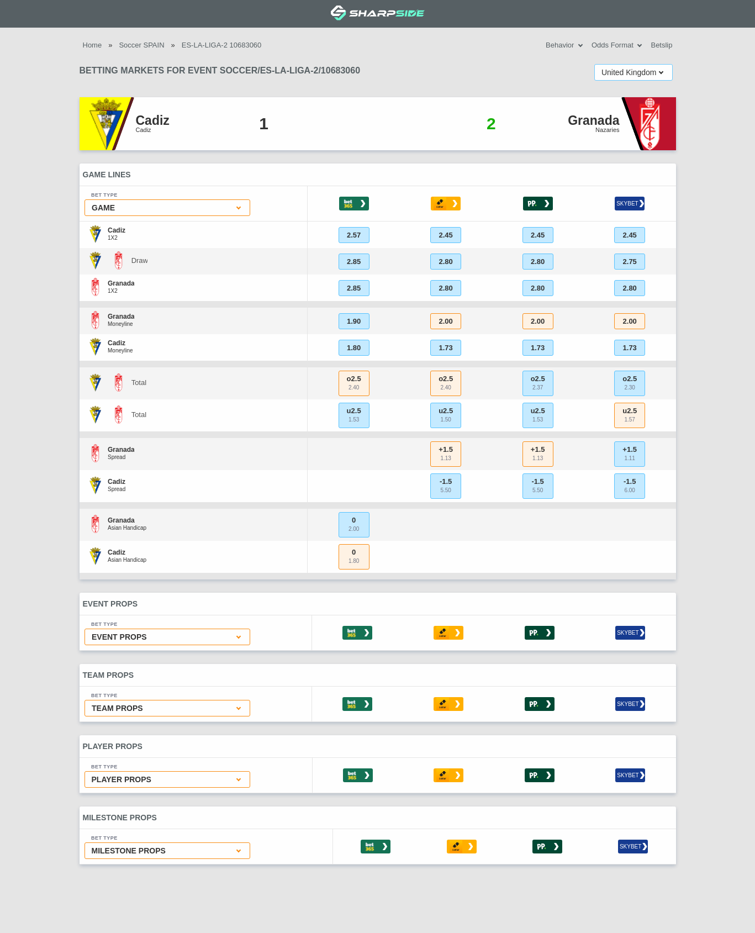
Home (92, 45)
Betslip (661, 45)
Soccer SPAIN (141, 45)
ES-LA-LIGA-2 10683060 (222, 45)
